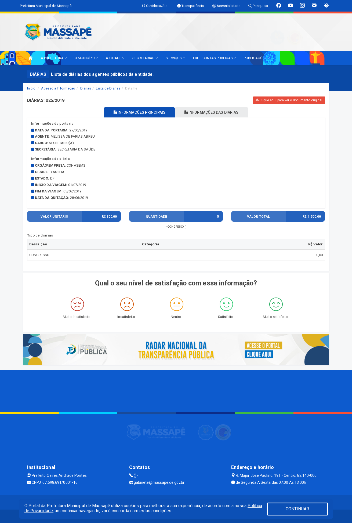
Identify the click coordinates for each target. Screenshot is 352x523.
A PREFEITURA (54, 58)
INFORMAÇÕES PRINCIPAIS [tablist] (138, 112)
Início (31, 88)
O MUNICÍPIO (86, 58)
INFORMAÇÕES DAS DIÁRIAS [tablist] (213, 112)
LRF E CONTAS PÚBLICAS (214, 58)
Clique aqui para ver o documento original (289, 100)
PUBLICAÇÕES (257, 58)
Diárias (85, 88)
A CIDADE (115, 58)
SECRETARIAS (144, 58)
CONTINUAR (297, 508)
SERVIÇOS (175, 58)
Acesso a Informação (58, 88)
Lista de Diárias (108, 88)
